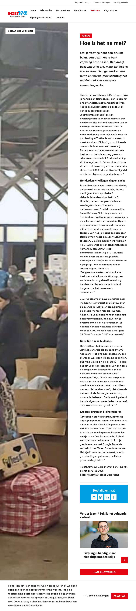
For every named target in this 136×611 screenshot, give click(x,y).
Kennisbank (80, 10)
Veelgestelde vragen (82, 3)
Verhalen (95, 10)
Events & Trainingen (102, 3)
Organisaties (110, 10)
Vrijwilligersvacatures (40, 17)
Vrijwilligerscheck (120, 3)
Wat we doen (63, 10)
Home (33, 10)
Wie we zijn (46, 10)
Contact (60, 17)
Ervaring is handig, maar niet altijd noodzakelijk (99, 555)
